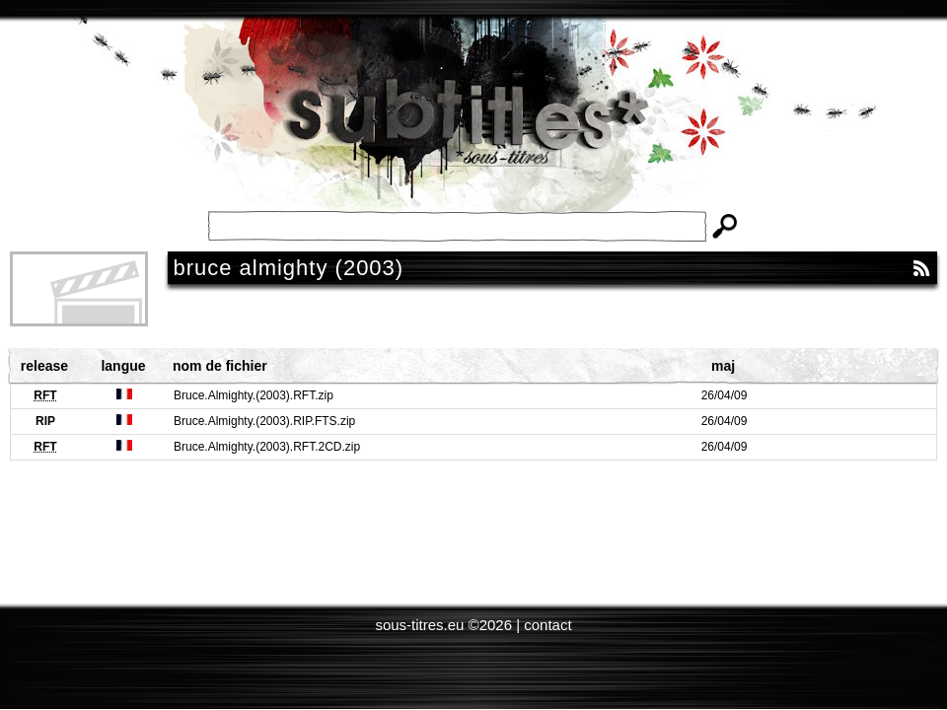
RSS (921, 268)
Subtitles (473, 128)
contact (547, 624)
